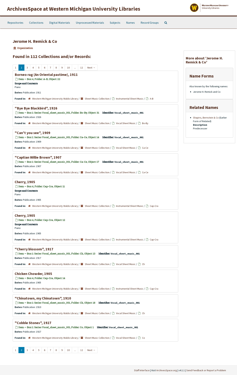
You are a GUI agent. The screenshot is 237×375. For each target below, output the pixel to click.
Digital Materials (59, 22)
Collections (36, 22)
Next (91, 67)
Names (130, 22)
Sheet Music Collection (97, 98)
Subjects (115, 22)
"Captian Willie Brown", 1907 (38, 157)
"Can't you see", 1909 (32, 132)
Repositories (15, 22)
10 (68, 67)
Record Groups (150, 22)
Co (143, 337)
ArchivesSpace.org (166, 370)
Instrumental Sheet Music (129, 98)
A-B (151, 98)
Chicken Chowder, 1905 (33, 273)
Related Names (203, 107)
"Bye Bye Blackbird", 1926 (36, 108)
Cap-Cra (154, 206)
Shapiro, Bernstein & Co (206, 117)
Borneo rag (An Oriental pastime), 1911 (46, 74)
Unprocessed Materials (90, 22)
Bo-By (145, 123)
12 (81, 67)
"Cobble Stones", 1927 (33, 322)
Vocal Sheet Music (126, 123)
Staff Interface (142, 370)
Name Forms (201, 76)
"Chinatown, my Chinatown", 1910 (43, 298)
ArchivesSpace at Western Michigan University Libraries (73, 8)
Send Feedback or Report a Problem (206, 370)
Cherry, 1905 (25, 182)
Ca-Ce (145, 147)
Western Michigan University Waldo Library (55, 98)
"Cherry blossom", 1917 (34, 249)
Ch (143, 264)
